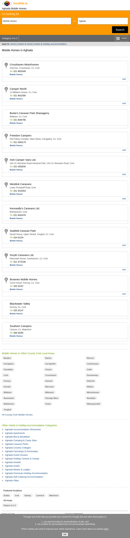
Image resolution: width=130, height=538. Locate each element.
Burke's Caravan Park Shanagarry (29, 113)
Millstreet (49, 392)
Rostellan (91, 398)
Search (120, 29)
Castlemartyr (92, 364)
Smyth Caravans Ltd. (22, 255)
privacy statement (74, 513)
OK (65, 534)
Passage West (51, 398)
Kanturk (49, 381)
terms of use (8, 513)
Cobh (89, 369)
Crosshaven (50, 375)
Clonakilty (8, 369)
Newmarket (9, 398)
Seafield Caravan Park (23, 230)
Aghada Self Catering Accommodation (24, 477)
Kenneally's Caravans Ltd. (25, 208)
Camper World (18, 88)
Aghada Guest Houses (16, 455)
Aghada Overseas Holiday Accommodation (26, 473)
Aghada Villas (12, 480)
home (13, 44)
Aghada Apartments (15, 433)
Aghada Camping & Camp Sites (21, 440)
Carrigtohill (50, 364)
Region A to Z (10, 505)
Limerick (40, 495)
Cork (6, 375)
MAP (124, 79)
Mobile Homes (16, 74)
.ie (20, 3)
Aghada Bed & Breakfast (17, 436)
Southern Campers (21, 326)
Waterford (53, 495)
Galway (27, 495)
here (106, 529)
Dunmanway (92, 375)
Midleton (7, 392)
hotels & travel (25, 44)
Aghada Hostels (13, 462)
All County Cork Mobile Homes (17, 414)
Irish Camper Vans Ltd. (23, 159)
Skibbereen (9, 404)
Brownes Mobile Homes (23, 279)
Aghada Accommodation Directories (23, 429)
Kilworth (90, 381)
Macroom (49, 387)
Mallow (90, 387)
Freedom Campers (20, 135)
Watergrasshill (93, 404)
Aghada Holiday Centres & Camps (22, 458)
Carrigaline (9, 364)
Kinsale (7, 387)
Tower (48, 404)
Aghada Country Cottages (18, 447)
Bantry (48, 358)
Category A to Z (10, 38)
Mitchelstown (93, 392)
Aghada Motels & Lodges (17, 469)
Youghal (7, 410)
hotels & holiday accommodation (50, 44)
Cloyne (48, 369)
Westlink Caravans (20, 184)
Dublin (7, 495)
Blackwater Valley (20, 303)
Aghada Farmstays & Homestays (21, 451)
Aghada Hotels (12, 466)
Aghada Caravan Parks (16, 444)
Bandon (7, 358)
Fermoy (7, 381)
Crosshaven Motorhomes (24, 64)
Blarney (90, 358)
